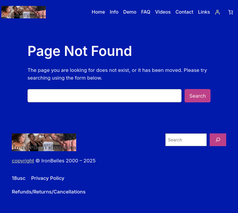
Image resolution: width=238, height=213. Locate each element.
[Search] (218, 139)
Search (197, 96)
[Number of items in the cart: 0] (231, 12)
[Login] (217, 12)
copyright (23, 161)
